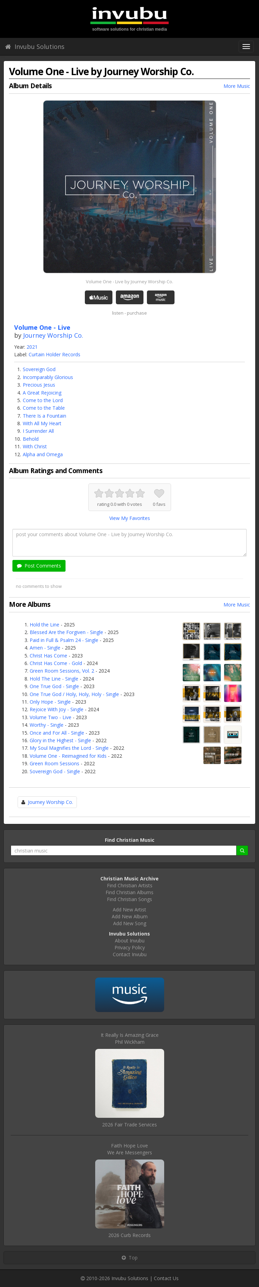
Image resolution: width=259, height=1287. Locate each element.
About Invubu (130, 940)
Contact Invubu (130, 954)
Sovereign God (39, 369)
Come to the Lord (43, 400)
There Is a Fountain (44, 415)
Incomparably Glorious (48, 377)
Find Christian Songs (129, 899)
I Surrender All (38, 431)
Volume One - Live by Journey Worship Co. (129, 281)
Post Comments (39, 565)
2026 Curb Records (129, 1235)
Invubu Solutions (34, 46)
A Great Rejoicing (42, 392)
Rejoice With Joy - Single (56, 709)
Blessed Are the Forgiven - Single (66, 632)
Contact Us (166, 1278)
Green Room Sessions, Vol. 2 (62, 670)
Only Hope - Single (50, 701)
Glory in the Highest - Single (60, 740)
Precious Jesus (39, 384)
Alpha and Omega (43, 454)
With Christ (35, 446)
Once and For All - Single (57, 732)
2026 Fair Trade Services (129, 1124)
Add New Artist (129, 909)
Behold (31, 439)
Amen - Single (45, 647)
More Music (236, 86)
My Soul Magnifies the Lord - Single (69, 748)
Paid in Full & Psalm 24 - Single (64, 640)
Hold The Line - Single (54, 678)
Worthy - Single (46, 725)
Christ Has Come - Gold (56, 663)
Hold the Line (44, 624)
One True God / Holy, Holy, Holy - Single (74, 694)
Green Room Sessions (54, 763)
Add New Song (129, 923)
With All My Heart (42, 423)
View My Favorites (129, 518)
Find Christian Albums (129, 892)
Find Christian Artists (129, 885)
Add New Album (130, 916)
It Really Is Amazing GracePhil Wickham (130, 1038)
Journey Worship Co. (53, 335)
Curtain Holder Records (54, 354)
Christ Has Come (48, 655)
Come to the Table (44, 408)
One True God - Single (54, 686)
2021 (32, 347)
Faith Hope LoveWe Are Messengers (129, 1149)
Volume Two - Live (50, 717)
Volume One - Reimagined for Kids (68, 756)
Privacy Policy (129, 947)
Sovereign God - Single (55, 771)
